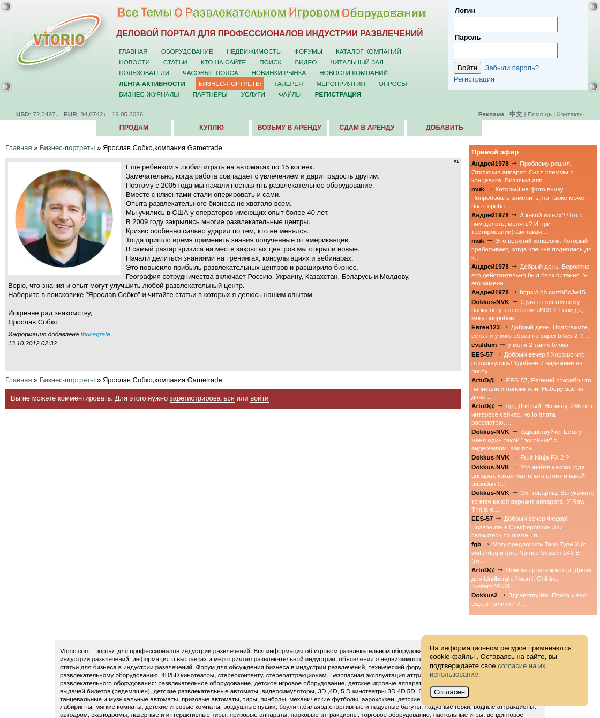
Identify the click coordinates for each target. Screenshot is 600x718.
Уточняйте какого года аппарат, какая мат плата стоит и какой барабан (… (528, 475)
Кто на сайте (223, 61)
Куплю (211, 127)
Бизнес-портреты (230, 83)
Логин (465, 10)
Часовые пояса (210, 72)
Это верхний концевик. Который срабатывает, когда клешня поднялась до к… (531, 249)
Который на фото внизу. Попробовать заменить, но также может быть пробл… (529, 197)
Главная (133, 51)
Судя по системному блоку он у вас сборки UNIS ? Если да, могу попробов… (527, 310)
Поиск (270, 61)
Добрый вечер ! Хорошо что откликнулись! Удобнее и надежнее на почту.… (528, 362)
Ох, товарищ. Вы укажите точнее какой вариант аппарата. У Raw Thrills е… (532, 501)
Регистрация (474, 79)
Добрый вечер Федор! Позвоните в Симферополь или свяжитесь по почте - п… (519, 526)
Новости (134, 61)
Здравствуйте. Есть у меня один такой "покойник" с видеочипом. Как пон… (526, 439)
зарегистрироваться (202, 398)
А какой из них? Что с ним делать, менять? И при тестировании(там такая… (526, 223)
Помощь (540, 113)
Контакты (570, 113)
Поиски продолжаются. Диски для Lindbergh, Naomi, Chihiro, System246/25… (531, 578)
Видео (306, 61)
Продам (133, 127)
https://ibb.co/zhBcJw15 (553, 291)
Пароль (468, 37)
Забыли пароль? (512, 68)
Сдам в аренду (366, 127)
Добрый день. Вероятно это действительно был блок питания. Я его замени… (530, 274)
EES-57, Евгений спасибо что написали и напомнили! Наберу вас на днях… (531, 388)
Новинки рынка (279, 72)
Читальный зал (357, 61)
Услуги (253, 94)
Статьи (175, 61)
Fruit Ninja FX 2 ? (544, 457)
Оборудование (187, 51)
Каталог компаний (368, 51)
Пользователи (144, 72)
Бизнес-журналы (149, 94)
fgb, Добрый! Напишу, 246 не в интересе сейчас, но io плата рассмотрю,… (533, 414)
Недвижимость (254, 51)
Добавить (444, 127)
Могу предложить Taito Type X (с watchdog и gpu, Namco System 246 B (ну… (528, 552)
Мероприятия (341, 83)
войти (259, 398)
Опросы (393, 83)
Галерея (288, 83)
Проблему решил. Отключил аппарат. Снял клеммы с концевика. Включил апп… (522, 171)
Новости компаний (353, 72)
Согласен (449, 692)
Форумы (308, 51)
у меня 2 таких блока (538, 344)
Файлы (290, 94)
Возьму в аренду (289, 127)
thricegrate (95, 333)
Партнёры (210, 94)
